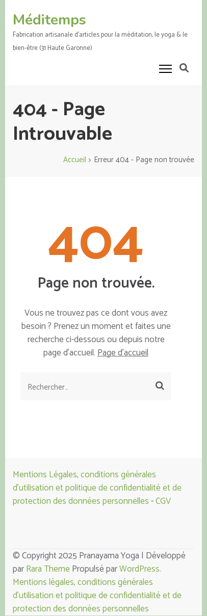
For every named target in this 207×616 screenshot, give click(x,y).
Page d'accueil (122, 353)
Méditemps (49, 20)
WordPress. (140, 569)
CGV (163, 501)
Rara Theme (48, 569)
